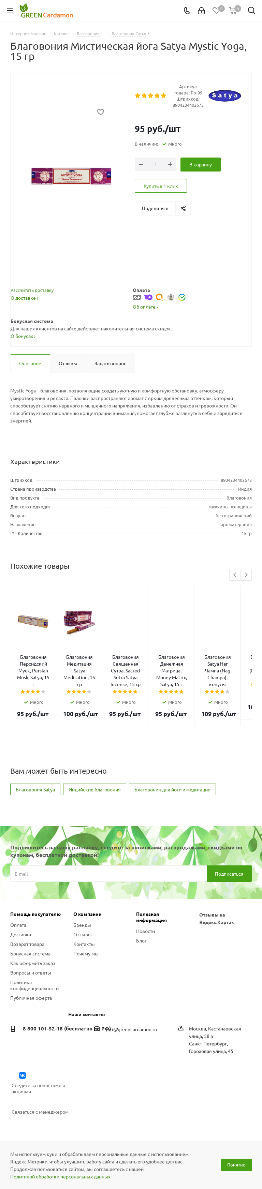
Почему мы (86, 926)
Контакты (84, 916)
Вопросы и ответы (30, 945)
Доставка (20, 907)
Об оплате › (145, 306)
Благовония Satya (35, 762)
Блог (141, 913)
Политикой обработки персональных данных (60, 1176)
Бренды (82, 897)
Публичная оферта (31, 970)
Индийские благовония (95, 762)
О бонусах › (23, 336)
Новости (145, 904)
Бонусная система (30, 926)
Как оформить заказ (32, 936)
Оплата (18, 897)
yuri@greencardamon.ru (131, 1002)
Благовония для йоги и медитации (172, 762)
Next (246, 575)
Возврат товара (27, 916)
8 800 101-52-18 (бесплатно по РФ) (67, 1001)
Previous (235, 575)
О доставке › (24, 298)
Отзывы (82, 907)
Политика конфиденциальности (34, 958)
